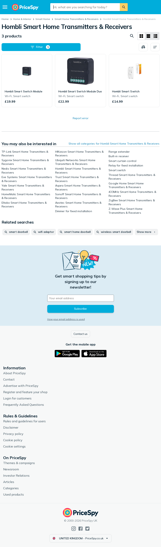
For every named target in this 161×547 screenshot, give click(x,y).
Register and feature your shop (25, 392)
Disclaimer (10, 427)
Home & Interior (22, 19)
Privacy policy (13, 434)
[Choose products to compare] (143, 47)
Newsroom (11, 469)
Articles (8, 482)
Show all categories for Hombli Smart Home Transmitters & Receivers (114, 143)
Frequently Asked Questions (23, 405)
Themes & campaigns (19, 463)
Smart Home (42, 19)
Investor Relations (16, 475)
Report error (80, 118)
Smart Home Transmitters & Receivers (77, 19)
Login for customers (17, 398)
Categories (11, 488)
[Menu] (5, 7)
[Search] (124, 7)
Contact (9, 379)
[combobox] (85, 7)
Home (5, 19)
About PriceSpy (14, 373)
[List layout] (148, 36)
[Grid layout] (141, 36)
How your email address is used (66, 319)
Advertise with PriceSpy (20, 386)
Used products (13, 494)
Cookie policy (12, 440)
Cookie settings (14, 446)
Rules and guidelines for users (24, 421)
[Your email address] (80, 298)
